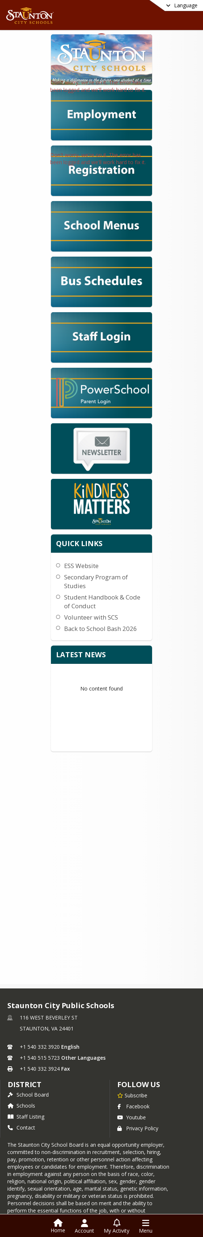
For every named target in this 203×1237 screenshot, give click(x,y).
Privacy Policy (137, 1127)
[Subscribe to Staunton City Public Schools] (132, 1094)
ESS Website (81, 504)
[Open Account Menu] (84, 1226)
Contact (21, 1126)
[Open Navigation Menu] (145, 1226)
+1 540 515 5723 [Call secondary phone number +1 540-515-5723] (40, 1056)
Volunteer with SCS (91, 555)
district (24, 1084)
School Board (28, 1093)
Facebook (133, 1105)
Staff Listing (26, 1115)
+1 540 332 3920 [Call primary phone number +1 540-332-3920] (40, 1046)
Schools (21, 1104)
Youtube (131, 1116)
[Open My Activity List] (116, 1226)
